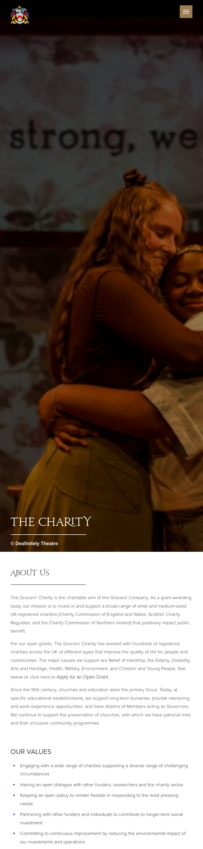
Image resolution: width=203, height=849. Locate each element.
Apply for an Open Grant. (83, 677)
